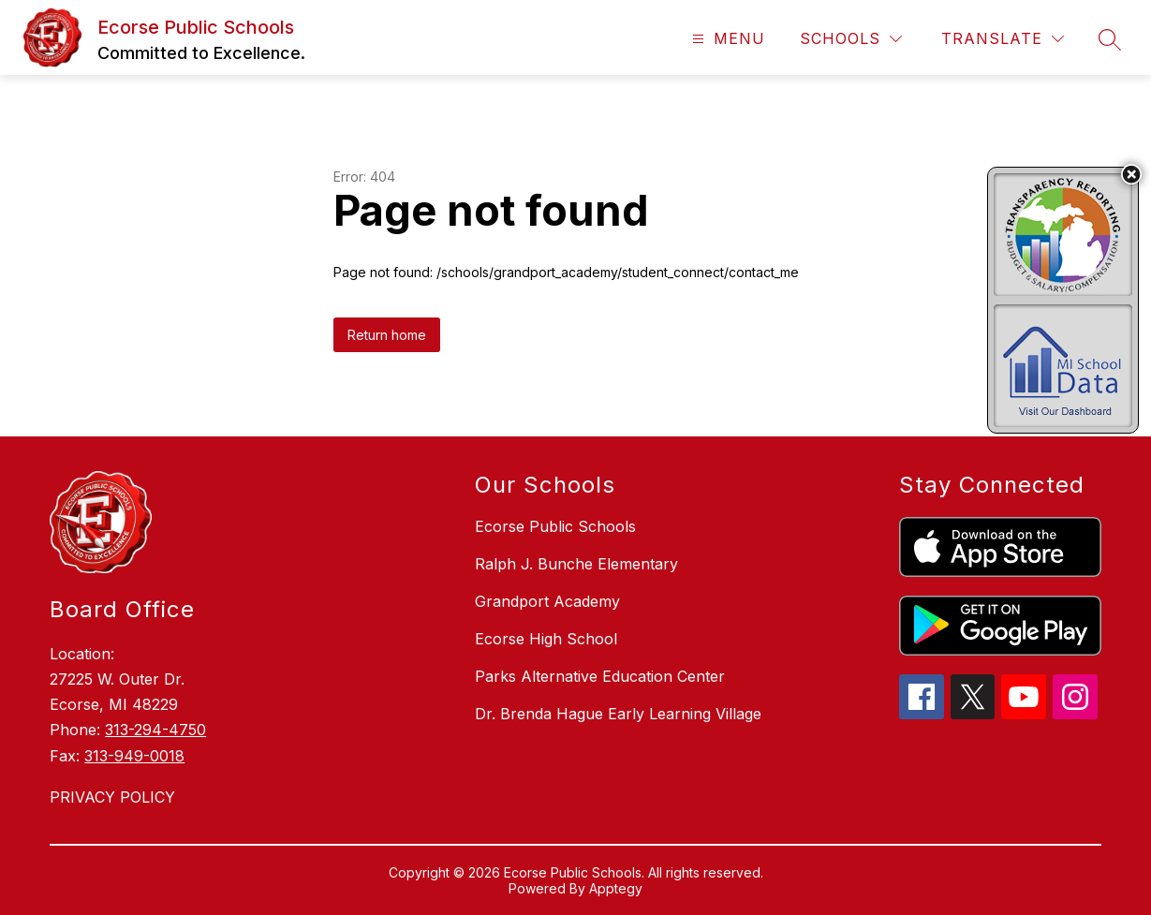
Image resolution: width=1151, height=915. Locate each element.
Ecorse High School (546, 638)
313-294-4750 (155, 729)
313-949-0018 (134, 755)
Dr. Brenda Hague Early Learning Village (618, 713)
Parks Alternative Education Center (600, 676)
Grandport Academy (547, 601)
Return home (386, 335)
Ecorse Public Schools (555, 526)
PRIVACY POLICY (112, 797)
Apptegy (615, 888)
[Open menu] (726, 39)
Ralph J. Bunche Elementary (576, 563)
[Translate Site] (1003, 39)
